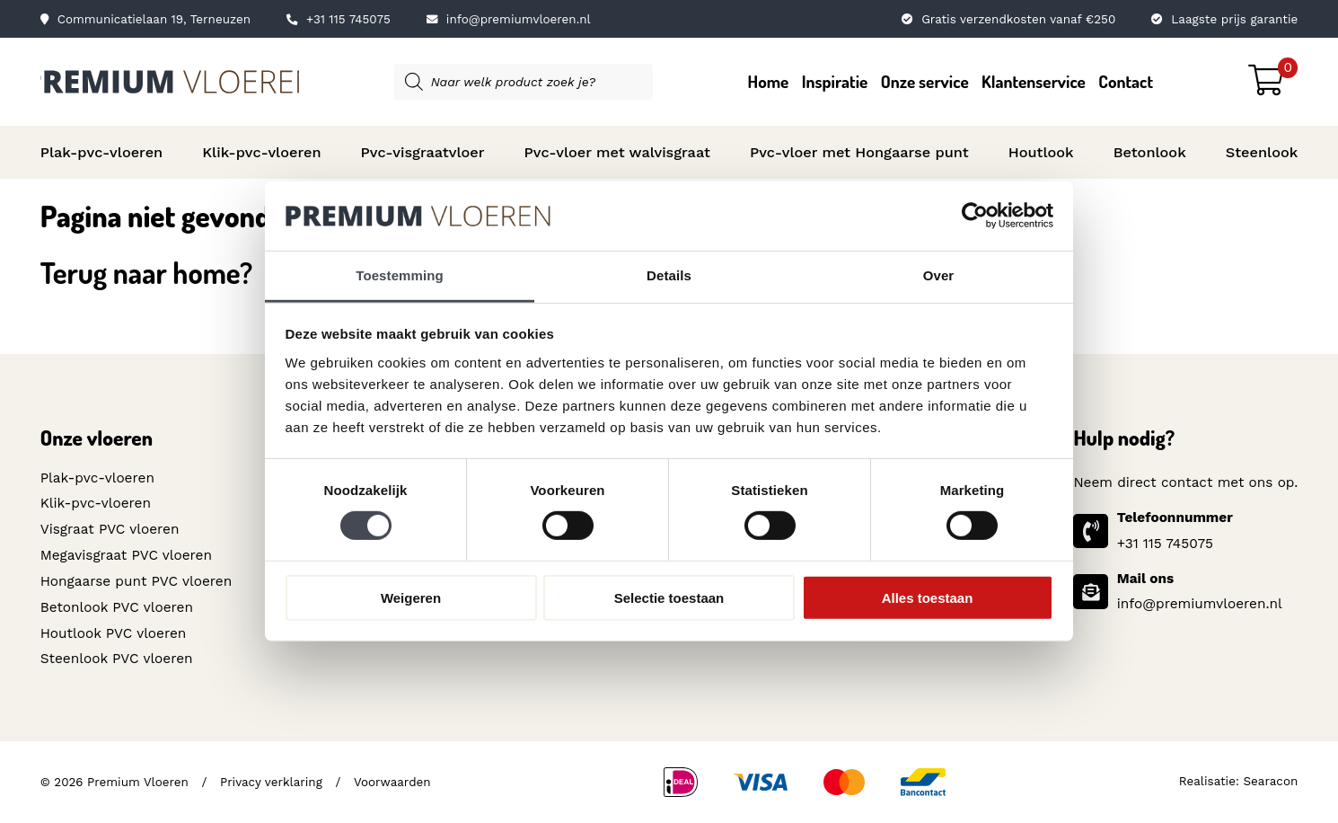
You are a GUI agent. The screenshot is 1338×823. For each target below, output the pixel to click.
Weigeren (411, 597)
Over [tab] (939, 275)
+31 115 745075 (338, 19)
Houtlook (1041, 152)
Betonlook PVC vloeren (116, 607)
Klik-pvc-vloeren (261, 152)
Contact (1125, 81)
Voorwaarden (391, 781)
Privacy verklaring (271, 781)
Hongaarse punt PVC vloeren (136, 581)
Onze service (925, 81)
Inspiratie (835, 81)
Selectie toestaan (669, 597)
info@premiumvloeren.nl (509, 19)
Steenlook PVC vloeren (116, 658)
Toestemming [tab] (400, 275)
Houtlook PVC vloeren (113, 632)
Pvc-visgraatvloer (423, 152)
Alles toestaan (927, 597)
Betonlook (1150, 152)
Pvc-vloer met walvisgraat (617, 152)
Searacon (1271, 781)
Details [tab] (669, 275)
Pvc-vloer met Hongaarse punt (859, 152)
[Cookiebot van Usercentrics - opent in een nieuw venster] (974, 215)
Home (768, 81)
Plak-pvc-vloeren (101, 152)
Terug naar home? (146, 272)
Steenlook (1262, 152)
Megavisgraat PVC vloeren (126, 555)
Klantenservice (1033, 81)
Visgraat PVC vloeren (110, 529)
